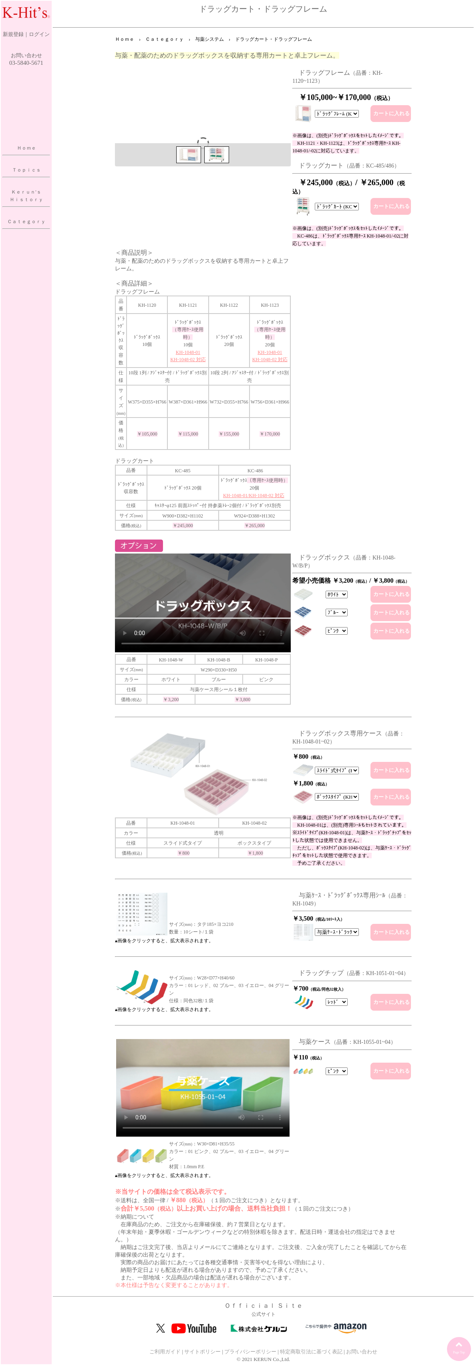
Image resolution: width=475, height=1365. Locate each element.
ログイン (39, 34)
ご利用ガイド (165, 1352)
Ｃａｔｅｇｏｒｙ (26, 221)
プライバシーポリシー (250, 1352)
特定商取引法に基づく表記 (311, 1352)
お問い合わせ (26, 55)
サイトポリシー (202, 1352)
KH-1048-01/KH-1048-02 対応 (253, 495)
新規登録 (13, 34)
